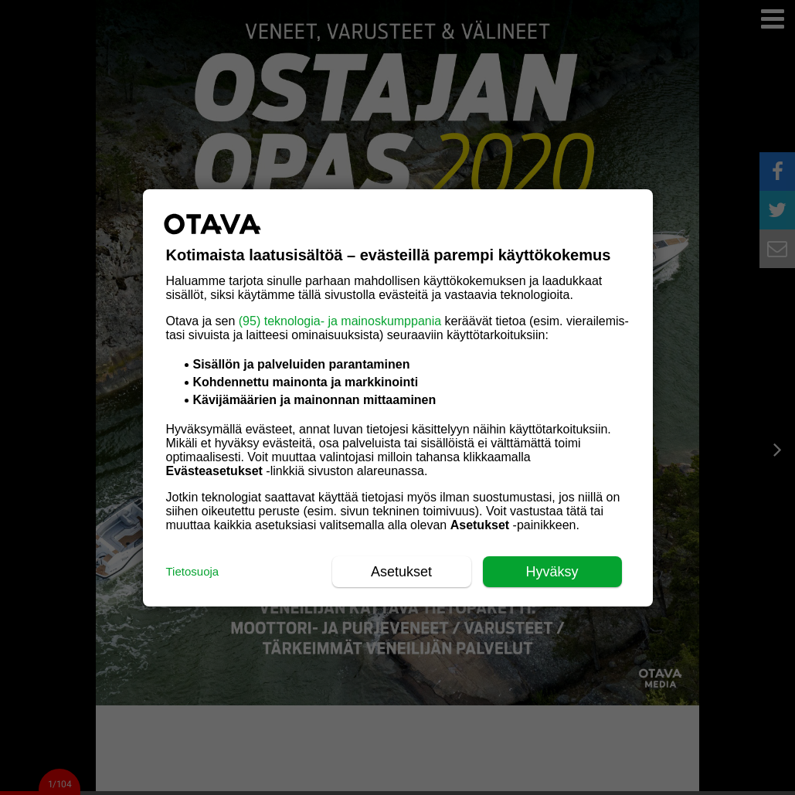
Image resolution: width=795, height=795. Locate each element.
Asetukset (401, 571)
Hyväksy (551, 571)
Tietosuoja (192, 571)
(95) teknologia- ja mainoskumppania (340, 321)
